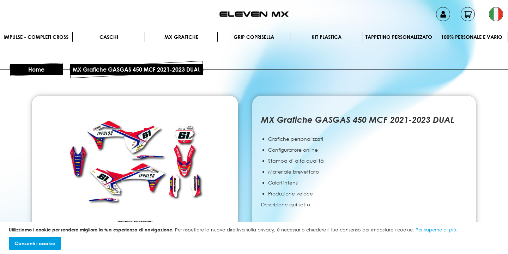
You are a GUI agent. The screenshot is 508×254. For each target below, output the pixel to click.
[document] (255, 238)
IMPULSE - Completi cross (36, 37)
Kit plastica (326, 37)
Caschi (108, 37)
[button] (496, 14)
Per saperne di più (436, 229)
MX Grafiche (181, 37)
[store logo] (254, 14)
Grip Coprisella (254, 37)
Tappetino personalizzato (398, 37)
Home (36, 69)
